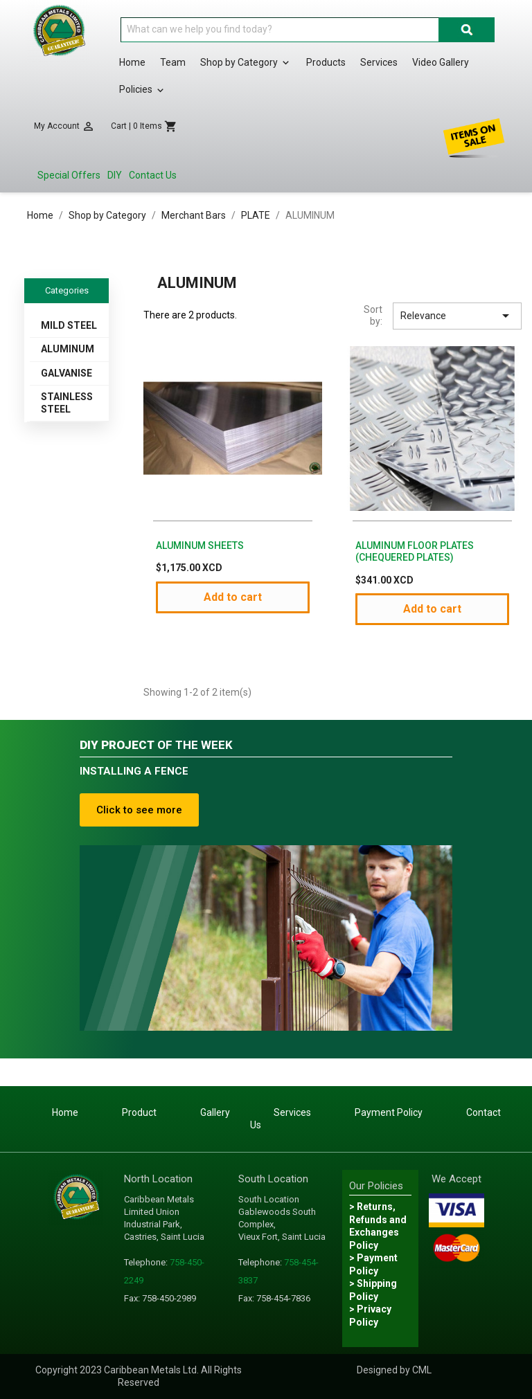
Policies (142, 90)
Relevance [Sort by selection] (457, 315)
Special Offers (68, 175)
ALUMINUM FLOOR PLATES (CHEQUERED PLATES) (414, 551)
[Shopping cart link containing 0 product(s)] (144, 126)
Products (326, 62)
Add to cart (233, 597)
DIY (114, 175)
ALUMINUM (67, 348)
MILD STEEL (69, 325)
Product (139, 1112)
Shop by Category (246, 63)
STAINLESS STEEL (67, 403)
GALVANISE (66, 373)
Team (173, 62)
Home (132, 62)
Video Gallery (440, 62)
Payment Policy (389, 1112)
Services (379, 62)
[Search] (280, 29)
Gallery (215, 1112)
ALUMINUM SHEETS (200, 545)
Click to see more (139, 810)
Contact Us (153, 175)
